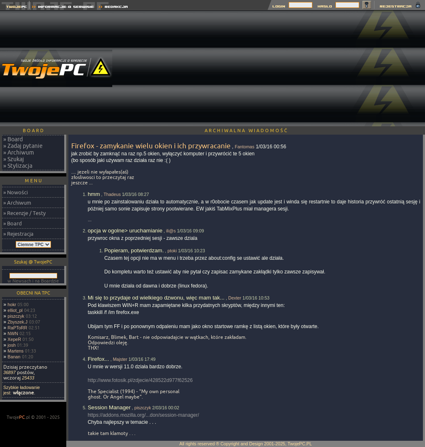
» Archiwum (18, 152)
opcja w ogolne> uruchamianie (125, 230)
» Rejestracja (18, 234)
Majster (120, 359)
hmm (94, 194)
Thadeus (112, 194)
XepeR (14, 339)
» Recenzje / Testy (24, 213)
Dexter (234, 297)
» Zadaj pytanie (23, 146)
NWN (12, 333)
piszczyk (15, 316)
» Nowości (15, 192)
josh (11, 345)
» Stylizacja (17, 165)
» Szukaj (13, 159)
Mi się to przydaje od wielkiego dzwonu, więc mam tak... (156, 298)
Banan (13, 356)
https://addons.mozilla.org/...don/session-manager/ (143, 415)
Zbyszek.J (17, 321)
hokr (11, 304)
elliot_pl (14, 310)
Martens (15, 350)
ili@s (171, 230)
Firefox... (98, 359)
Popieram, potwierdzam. (134, 250)
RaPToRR (17, 327)
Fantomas (244, 146)
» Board (13, 139)
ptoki (172, 250)
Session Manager (109, 407)
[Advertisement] (274, 68)
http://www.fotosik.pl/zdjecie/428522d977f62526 (140, 380)
